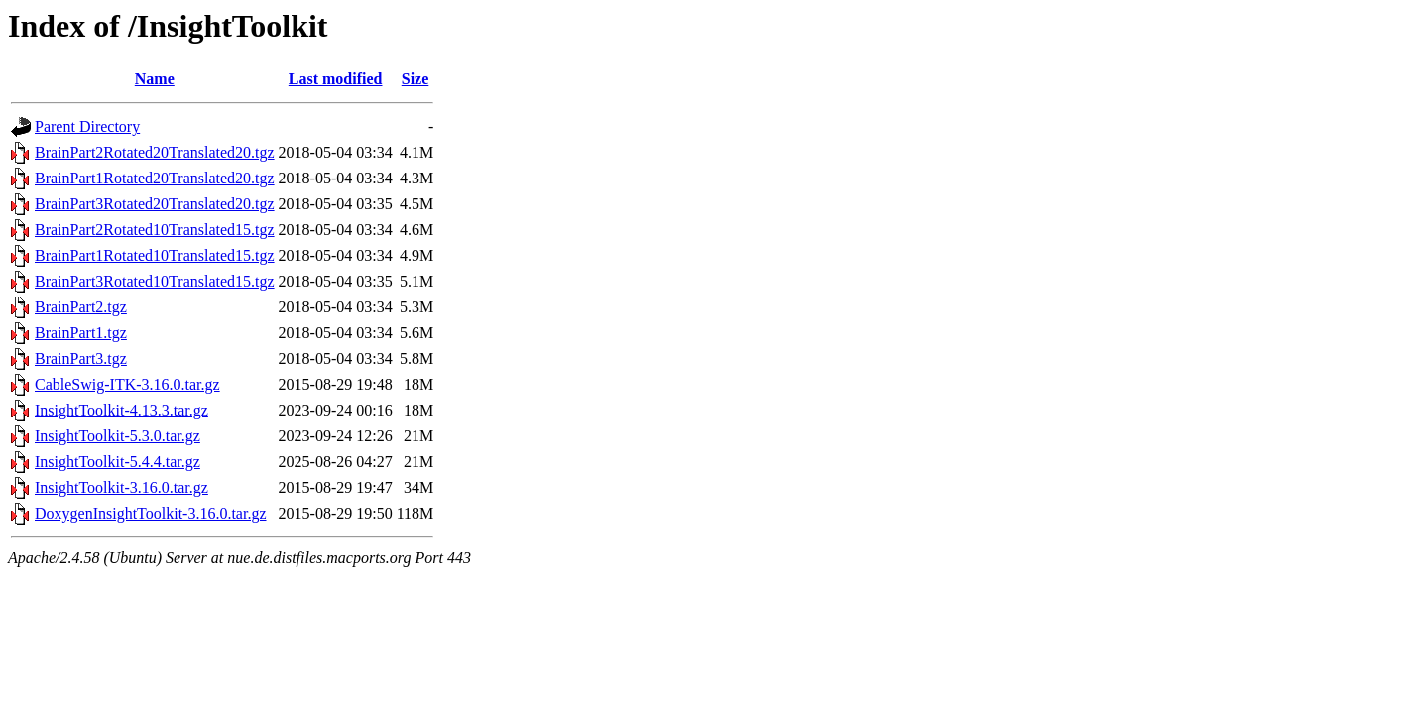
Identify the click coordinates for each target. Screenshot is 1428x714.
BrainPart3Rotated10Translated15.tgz (155, 281)
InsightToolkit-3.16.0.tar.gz (121, 487)
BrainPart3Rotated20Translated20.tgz (155, 203)
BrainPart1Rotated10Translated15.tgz (155, 255)
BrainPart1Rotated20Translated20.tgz (155, 178)
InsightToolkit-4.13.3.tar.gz (121, 410)
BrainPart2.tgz (81, 306)
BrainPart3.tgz (81, 358)
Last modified (336, 78)
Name (155, 78)
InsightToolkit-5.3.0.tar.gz (117, 435)
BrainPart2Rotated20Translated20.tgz (155, 152)
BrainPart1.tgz (81, 332)
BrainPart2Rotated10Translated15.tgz (155, 229)
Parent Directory (87, 126)
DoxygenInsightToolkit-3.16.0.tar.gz (151, 513)
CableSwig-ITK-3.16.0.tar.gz (127, 384)
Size (415, 78)
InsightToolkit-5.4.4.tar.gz (117, 461)
